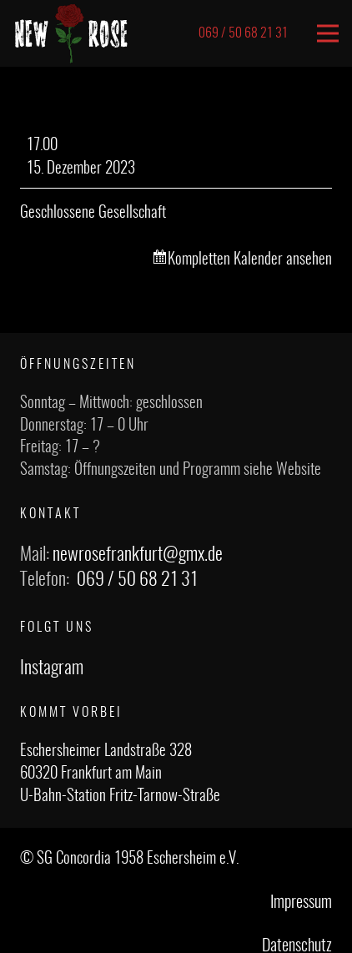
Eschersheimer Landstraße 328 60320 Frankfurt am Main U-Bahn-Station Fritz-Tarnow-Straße (120, 774)
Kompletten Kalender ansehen (250, 260)
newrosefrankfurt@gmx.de (138, 555)
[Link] (71, 33)
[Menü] (327, 33)
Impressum (301, 903)
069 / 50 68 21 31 (137, 580)
